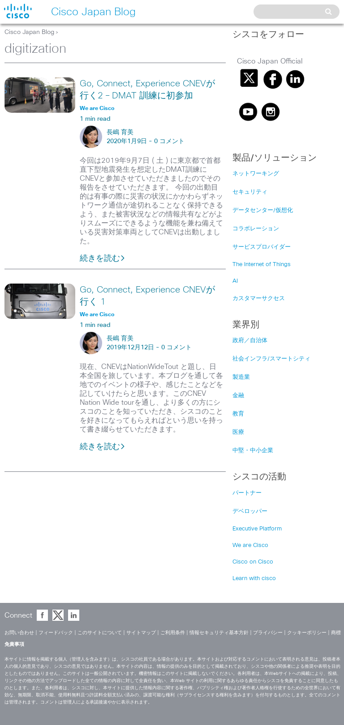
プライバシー (268, 632)
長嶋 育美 (120, 132)
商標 (336, 632)
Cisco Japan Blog (29, 32)
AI (235, 281)
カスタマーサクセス (258, 298)
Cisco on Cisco (252, 562)
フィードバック (56, 632)
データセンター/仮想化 (262, 210)
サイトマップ (141, 632)
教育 (238, 414)
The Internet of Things (261, 264)
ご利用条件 (172, 632)
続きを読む (102, 258)
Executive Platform (257, 529)
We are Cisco (250, 545)
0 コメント (169, 141)
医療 (238, 432)
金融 (238, 396)
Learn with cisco (254, 578)
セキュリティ (249, 192)
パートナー (247, 493)
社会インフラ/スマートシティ (271, 359)
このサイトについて (99, 632)
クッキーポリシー (307, 632)
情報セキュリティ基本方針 (219, 632)
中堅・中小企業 (252, 451)
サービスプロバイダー (261, 247)
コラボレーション (255, 229)
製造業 (241, 377)
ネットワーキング (255, 174)
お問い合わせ (19, 632)
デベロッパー (249, 511)
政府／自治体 (249, 340)
